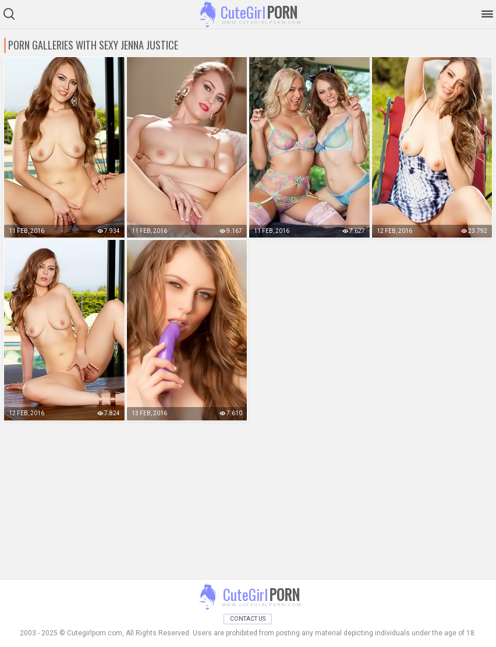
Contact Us (247, 619)
